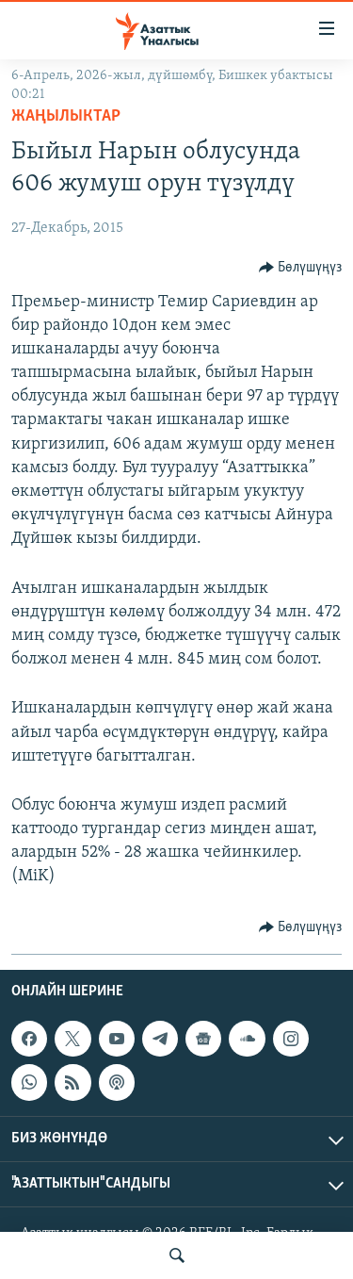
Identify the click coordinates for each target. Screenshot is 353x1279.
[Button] (301, 267)
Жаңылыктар (65, 116)
